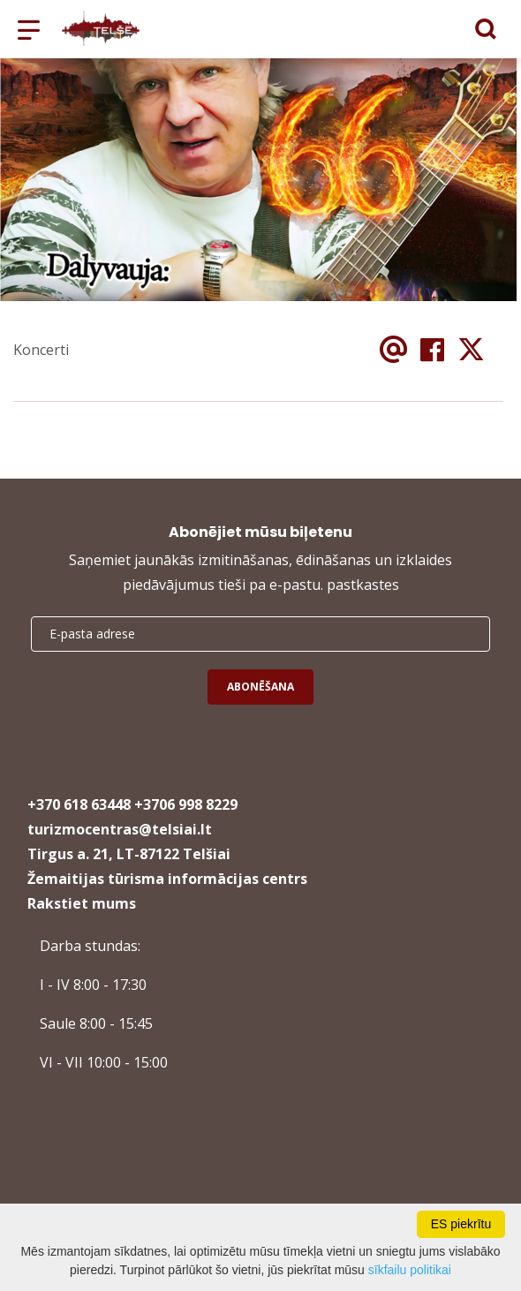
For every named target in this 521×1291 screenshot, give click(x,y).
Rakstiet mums (81, 903)
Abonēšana (260, 686)
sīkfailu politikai (409, 1270)
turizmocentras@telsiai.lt (119, 829)
